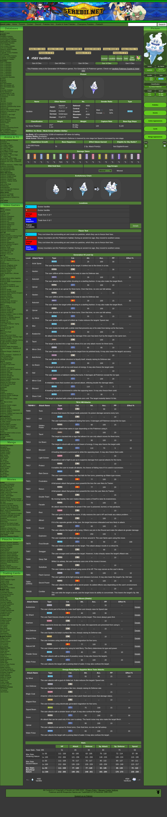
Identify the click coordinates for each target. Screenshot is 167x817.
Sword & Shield (5, 234)
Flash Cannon (44, 575)
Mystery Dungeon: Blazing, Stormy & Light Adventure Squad (11, 341)
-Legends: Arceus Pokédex (9, 53)
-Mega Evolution (5, 596)
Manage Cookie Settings (108, 790)
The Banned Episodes (7, 169)
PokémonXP (4, 108)
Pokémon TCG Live (6, 254)
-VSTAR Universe (6, 684)
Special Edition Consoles (8, 425)
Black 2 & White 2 (6, 307)
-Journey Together (6, 602)
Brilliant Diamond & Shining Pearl (11, 236)
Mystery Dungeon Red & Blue (10, 379)
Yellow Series (4, 457)
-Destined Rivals (5, 601)
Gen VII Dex (83, 63)
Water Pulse (31, 662)
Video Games (11, 205)
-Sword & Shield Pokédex (8, 49)
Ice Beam (36, 365)
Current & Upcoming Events (9, 127)
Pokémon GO (4, 221)
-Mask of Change (5, 677)
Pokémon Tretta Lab (6, 311)
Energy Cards (4, 583)
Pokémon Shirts (5, 121)
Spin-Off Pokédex (6, 83)
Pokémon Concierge (7, 194)
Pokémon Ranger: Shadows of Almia (10, 352)
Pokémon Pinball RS (7, 376)
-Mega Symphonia (6, 659)
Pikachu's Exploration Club (9, 557)
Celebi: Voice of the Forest (8, 492)
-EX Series (3, 631)
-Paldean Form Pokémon (8, 134)
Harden (35, 271)
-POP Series (4, 646)
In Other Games (5, 421)
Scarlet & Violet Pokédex (65, 24)
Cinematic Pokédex (6, 90)
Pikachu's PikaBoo (6, 547)
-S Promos (3, 690)
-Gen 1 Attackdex (5, 62)
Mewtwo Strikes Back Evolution (10, 531)
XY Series (3, 473)
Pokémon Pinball (5, 408)
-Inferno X (3, 656)
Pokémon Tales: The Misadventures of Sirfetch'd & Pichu (9, 197)
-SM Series (4, 625)
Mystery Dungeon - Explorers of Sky (10, 349)
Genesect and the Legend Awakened (8, 517)
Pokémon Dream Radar (8, 309)
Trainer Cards (4, 581)
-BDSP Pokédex (5, 51)
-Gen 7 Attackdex (5, 72)
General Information (6, 445)
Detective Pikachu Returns (8, 229)
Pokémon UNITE (5, 226)
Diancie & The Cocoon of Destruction (8, 520)
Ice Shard (30, 615)
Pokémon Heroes (6, 494)
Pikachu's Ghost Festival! (8, 554)
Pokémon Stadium (6, 411)
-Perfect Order (4, 591)
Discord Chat (4, 126)
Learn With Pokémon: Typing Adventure (9, 324)
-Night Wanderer (5, 675)
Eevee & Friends (5, 565)
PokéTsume (4, 202)
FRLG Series (4, 462)
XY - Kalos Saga (5, 156)
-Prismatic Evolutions (7, 604)
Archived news (5, 33)
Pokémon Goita (5, 436)
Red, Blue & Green (6, 402)
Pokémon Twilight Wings (8, 176)
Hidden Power (42, 426)
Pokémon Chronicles (7, 166)
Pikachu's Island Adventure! (9, 555)
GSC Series (4, 458)
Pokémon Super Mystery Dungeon (11, 293)
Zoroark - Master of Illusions (9, 508)
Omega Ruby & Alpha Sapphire (10, 278)
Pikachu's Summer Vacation (9, 542)
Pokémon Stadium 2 (6, 394)
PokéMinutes (4, 186)
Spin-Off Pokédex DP (7, 85)
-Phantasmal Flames (7, 594)
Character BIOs (5, 449)
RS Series (3, 460)
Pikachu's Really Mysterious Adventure (9, 562)
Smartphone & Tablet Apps (8, 428)
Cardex (2, 88)
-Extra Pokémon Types (7, 579)
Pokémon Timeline (6, 103)
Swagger (42, 551)
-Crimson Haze (5, 679)
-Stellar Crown (4, 607)
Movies (11, 479)
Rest (41, 512)
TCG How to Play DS (7, 327)
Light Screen (44, 458)
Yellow (2, 403)
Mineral (120, 171)
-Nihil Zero (3, 653)
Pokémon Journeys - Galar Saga (11, 160)
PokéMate (3, 387)
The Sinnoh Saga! (6, 153)
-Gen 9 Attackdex (5, 75)
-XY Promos (4, 644)
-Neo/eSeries (4, 633)
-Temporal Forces (6, 612)
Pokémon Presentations (8, 118)
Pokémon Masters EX (7, 224)
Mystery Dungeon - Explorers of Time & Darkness (10, 355)
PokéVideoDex (5, 187)
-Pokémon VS (4, 685)
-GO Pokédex (4, 54)
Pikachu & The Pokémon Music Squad (10, 569)
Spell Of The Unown (6, 489)
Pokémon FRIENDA (6, 439)
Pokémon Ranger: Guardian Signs (11, 337)
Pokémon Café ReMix (7, 223)
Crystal (2, 392)
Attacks (119, 58)
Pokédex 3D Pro (5, 322)
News (2, 31)
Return (41, 489)
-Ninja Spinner (4, 651)
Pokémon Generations (7, 174)
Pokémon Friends (6, 219)
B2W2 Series (4, 471)
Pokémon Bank (5, 280)
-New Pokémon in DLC (7, 132)
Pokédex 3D (4, 320)
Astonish (35, 279)
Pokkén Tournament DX (8, 268)
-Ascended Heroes (6, 592)
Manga (12, 442)
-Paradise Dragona (6, 672)
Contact (30, 24)
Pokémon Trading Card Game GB (11, 413)
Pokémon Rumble (6, 338)
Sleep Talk (43, 559)
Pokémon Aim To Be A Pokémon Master (10, 162)
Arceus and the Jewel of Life (9, 507)
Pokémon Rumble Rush (8, 267)
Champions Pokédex (85, 24)
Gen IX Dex (36, 63)
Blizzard (35, 388)
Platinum (3, 333)
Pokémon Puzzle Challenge (9, 395)
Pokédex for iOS (5, 329)
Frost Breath (44, 544)
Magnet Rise (31, 638)
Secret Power (44, 583)
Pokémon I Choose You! (8, 528)
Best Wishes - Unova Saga (9, 155)
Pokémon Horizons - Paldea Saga (11, 164)
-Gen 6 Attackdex (5, 70)
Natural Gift (30, 646)
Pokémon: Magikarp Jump (8, 265)
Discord (38, 24)
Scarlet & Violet (5, 213)
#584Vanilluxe (127, 780)
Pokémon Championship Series (10, 106)
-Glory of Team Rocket (7, 664)
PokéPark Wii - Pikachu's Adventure (8, 344)
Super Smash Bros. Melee (8, 398)
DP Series (3, 465)
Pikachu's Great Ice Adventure (10, 559)
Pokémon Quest (5, 272)
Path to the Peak (5, 184)
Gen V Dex (130, 63)
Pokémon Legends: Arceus (9, 237)
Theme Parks (4, 123)
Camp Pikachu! (5, 549)
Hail (33, 373)
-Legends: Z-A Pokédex (7, 57)
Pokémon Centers (6, 105)
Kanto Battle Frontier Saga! (9, 151)
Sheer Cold (36, 396)
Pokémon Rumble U (6, 312)
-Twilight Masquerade (7, 610)
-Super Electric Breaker (7, 671)
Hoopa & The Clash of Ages (9, 523)
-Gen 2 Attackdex (5, 64)
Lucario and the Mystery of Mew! (10, 499)
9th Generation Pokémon (8, 131)
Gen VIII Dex (60, 63)
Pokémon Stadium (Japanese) (10, 410)
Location (112, 58)
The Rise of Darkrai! (6, 504)
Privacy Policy (91, 790)
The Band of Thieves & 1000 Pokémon (9, 287)
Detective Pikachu (6, 270)
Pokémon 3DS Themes (7, 426)
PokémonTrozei (5, 381)
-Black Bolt (3, 597)
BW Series (3, 470)
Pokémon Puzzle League (8, 405)
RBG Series (4, 455)
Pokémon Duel (5, 299)
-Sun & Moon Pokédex (7, 46)
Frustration (43, 481)
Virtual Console (5, 423)
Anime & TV (11, 137)
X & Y (2, 276)
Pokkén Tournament (6, 298)
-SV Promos (4, 640)
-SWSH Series (5, 623)
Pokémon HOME (5, 239)
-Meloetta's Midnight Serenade (10, 515)
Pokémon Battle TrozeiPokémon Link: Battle (10, 282)
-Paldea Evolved (5, 620)
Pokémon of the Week (7, 95)
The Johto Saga (5, 148)
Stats (126, 58)
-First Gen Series (5, 635)
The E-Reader (4, 385)
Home (14, 24)
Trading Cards (11, 573)
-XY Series (3, 627)
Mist (33, 326)
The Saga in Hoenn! (6, 150)
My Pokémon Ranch (6, 358)
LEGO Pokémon (5, 119)
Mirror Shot (36, 349)
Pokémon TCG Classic (7, 588)
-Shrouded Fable (5, 609)
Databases (11, 28)
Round (41, 528)
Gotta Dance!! (4, 550)
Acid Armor (36, 357)
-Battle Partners (5, 667)
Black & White (4, 306)
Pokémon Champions (7, 216)
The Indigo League (6, 145)
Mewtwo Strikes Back (7, 486)
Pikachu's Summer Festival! (9, 552)
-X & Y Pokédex (5, 44)
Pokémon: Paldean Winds (8, 181)
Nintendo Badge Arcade (8, 302)
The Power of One (6, 487)
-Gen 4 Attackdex (5, 67)
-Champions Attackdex (7, 77)
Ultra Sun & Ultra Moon (7, 259)
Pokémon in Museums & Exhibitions (8, 112)
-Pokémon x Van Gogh (7, 114)
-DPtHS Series (5, 630)
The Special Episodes (7, 168)
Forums (22, 24)
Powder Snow (31, 654)
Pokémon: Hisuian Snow (8, 179)
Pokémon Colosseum (7, 368)
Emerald (3, 366)
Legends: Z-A (4, 215)
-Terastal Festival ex (6, 669)
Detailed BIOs (4, 450)
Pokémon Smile (5, 247)
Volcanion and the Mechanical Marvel (10, 525)
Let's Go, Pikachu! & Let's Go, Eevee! (10, 261)
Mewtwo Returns (5, 491)
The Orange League (6, 147)
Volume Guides (5, 453)
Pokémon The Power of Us (9, 530)
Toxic (41, 411)
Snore (28, 717)
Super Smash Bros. (6, 415)
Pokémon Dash (5, 371)
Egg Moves (132, 58)
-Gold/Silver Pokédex (7, 38)
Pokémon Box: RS (6, 374)
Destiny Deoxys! (5, 497)
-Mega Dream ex (5, 654)
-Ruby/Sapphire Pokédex (8, 40)
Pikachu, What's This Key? (9, 567)
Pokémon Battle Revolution (9, 346)
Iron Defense (31, 631)
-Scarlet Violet (4, 622)
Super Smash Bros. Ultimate (9, 273)
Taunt (34, 342)
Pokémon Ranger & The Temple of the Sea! (11, 501)
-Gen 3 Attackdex (5, 66)
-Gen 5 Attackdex (5, 69)
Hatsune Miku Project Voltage (9, 109)
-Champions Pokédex (7, 59)
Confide (42, 591)
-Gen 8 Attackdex (5, 74)
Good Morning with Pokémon (9, 189)
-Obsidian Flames (6, 618)
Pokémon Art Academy (7, 285)
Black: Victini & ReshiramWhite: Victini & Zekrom (10, 511)
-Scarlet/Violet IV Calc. (7, 93)
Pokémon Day (4, 116)
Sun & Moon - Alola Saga (8, 158)
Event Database (5, 129)
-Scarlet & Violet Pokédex (8, 56)
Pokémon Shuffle (5, 289)
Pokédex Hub (48, 24)
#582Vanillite (39, 780)
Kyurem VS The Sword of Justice (11, 513)
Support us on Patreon (83, 796)
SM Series (3, 476)
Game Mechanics (6, 92)
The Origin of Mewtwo (7, 484)
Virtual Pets (4, 429)
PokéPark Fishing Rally (7, 384)
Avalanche (36, 334)
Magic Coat (30, 694)
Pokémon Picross (6, 294)
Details (135, 226)
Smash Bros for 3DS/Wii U (8, 301)
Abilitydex (3, 82)
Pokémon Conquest (6, 315)
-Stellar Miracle (5, 674)
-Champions (4, 96)
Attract (41, 520)
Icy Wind (35, 318)
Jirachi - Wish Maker (7, 495)
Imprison (29, 623)
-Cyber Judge (4, 682)
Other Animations (5, 191)
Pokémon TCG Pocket (7, 231)
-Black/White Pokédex (7, 43)
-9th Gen (3, 98)
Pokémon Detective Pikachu (9, 536)
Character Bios (5, 143)
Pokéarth (99, 24)
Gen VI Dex (106, 63)
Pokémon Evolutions (7, 178)
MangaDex (3, 447)
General (104, 58)
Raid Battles (4, 586)
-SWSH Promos (5, 641)
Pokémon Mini (4, 397)
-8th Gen (3, 100)
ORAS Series (4, 475)
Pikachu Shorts (11, 539)
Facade (42, 505)
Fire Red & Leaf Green (7, 364)
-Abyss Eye (4, 649)
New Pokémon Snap (7, 250)
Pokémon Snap (5, 407)
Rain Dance (43, 473)
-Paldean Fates (5, 614)
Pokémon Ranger (6, 377)
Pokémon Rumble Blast (7, 319)
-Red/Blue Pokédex (6, 36)
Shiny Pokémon (5, 171)
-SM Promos (4, 643)
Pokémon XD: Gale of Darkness (10, 369)
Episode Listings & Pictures (9, 140)
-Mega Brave (4, 658)
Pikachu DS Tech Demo (8, 382)
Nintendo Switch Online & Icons (10, 433)
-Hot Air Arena (4, 666)
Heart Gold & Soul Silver (8, 335)
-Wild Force (4, 680)
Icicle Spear (36, 263)
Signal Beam (31, 709)
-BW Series (4, 628)
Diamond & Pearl (5, 332)
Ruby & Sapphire (5, 363)
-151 (1, 617)
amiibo (2, 431)
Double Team (44, 497)
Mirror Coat (36, 381)
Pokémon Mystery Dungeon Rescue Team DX (9, 245)
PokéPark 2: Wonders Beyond (10, 317)
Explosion (43, 536)
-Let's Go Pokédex (6, 48)
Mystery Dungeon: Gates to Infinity (11, 314)
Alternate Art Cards (6, 584)
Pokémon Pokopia (6, 218)
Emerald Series (5, 463)
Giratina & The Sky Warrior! (9, 505)
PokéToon (3, 182)
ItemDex (3, 79)
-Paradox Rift (4, 615)
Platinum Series (5, 466)
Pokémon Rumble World (8, 291)
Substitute (43, 567)
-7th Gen (3, 101)
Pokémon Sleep (5, 228)
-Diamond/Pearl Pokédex (8, 41)
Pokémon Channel (6, 372)
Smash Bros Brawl (6, 359)
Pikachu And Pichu (6, 546)
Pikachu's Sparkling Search (9, 560)
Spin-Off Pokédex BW (7, 87)
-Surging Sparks (5, 605)
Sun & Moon (4, 257)
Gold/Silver (3, 390)
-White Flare (4, 599)
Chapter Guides (5, 452)
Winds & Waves (5, 210)
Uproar (35, 287)
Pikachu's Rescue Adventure (9, 544)
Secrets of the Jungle (7, 533)
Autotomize (30, 607)
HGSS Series (4, 468)
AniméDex (3, 142)
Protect (42, 466)
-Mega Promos (5, 638)
